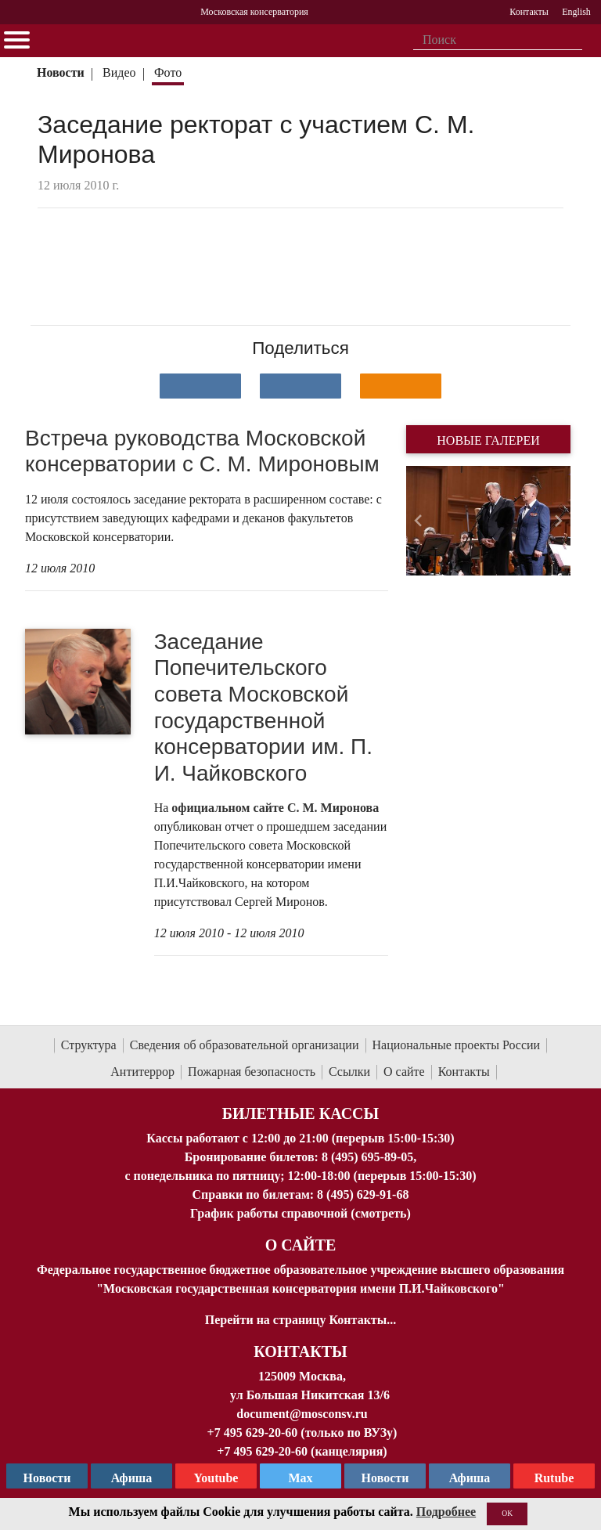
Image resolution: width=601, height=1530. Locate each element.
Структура (89, 1045)
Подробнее (446, 1511)
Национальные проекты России (456, 1045)
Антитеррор (142, 1071)
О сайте (404, 1071)
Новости (61, 72)
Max (300, 1478)
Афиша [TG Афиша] (132, 1478)
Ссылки (349, 1071)
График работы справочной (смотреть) (300, 1213)
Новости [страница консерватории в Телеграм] (47, 1478)
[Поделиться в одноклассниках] (400, 386)
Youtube (216, 1478)
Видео (119, 72)
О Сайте (300, 1245)
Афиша (470, 1478)
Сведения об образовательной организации (244, 1045)
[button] (418, 521)
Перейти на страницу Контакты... (300, 1319)
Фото (168, 72)
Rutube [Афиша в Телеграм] (554, 1478)
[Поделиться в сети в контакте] (200, 386)
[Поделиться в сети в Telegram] (300, 386)
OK (507, 1513)
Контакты (464, 1071)
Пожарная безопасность (251, 1071)
